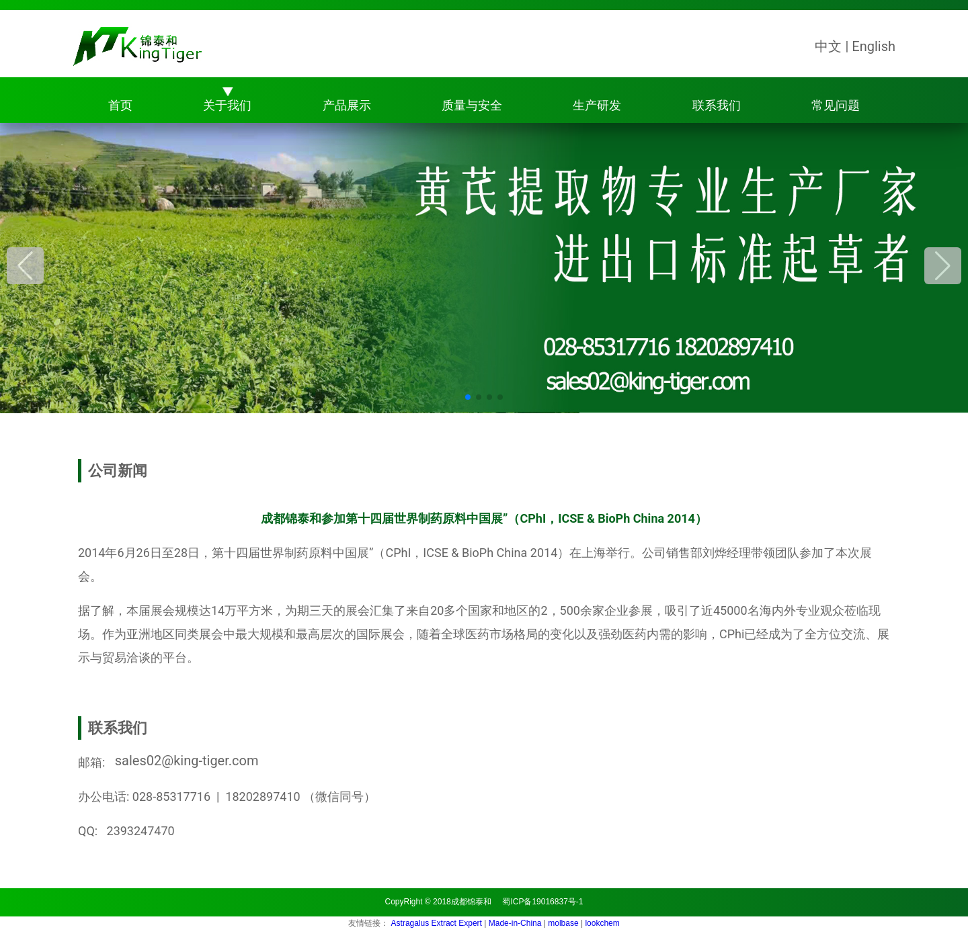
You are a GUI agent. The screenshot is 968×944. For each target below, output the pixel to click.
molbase (564, 923)
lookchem (602, 923)
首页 (120, 105)
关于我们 (227, 105)
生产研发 (597, 105)
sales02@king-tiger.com (183, 761)
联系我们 (716, 105)
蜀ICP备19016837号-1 (542, 901)
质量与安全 (472, 105)
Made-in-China (516, 923)
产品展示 (347, 105)
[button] (942, 265)
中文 (828, 46)
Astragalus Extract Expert (438, 923)
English (873, 46)
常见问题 (835, 105)
